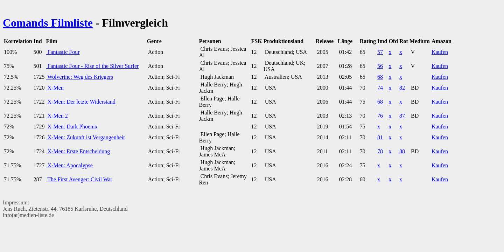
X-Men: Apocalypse (69, 165)
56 (380, 66)
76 (380, 116)
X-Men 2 (57, 116)
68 (380, 77)
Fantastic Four (63, 52)
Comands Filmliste (48, 22)
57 (380, 52)
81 (380, 137)
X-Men (55, 88)
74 (380, 88)
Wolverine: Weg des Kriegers (79, 77)
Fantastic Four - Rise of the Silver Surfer (92, 66)
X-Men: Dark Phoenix (72, 127)
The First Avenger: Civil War (79, 179)
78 (380, 151)
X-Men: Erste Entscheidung (78, 151)
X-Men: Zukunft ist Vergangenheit (85, 137)
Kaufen (440, 52)
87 (402, 116)
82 (402, 88)
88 (402, 151)
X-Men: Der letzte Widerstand (80, 102)
